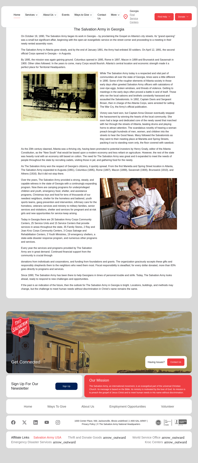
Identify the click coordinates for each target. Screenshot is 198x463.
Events (65, 14)
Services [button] (30, 14)
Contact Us (101, 16)
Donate (183, 16)
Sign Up (66, 386)
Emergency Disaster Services (43, 442)
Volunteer (167, 406)
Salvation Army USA (47, 437)
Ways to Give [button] (81, 14)
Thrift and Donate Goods (97, 437)
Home (17, 14)
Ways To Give (56, 406)
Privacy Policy (88, 424)
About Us (88, 406)
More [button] (113, 14)
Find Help (164, 16)
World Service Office (158, 437)
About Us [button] (48, 14)
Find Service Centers (134, 18)
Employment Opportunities (127, 406)
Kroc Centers (166, 442)
